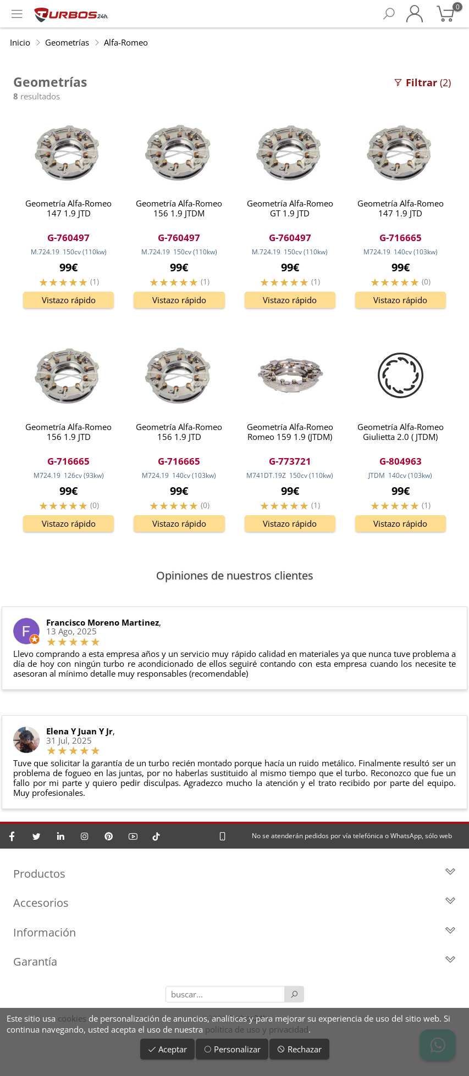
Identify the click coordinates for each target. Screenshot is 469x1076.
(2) (422, 82)
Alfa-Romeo (126, 42)
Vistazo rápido (69, 299)
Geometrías (67, 42)
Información (234, 932)
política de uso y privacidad (256, 1029)
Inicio (20, 42)
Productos (234, 873)
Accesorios (234, 902)
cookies (72, 1018)
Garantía (234, 961)
